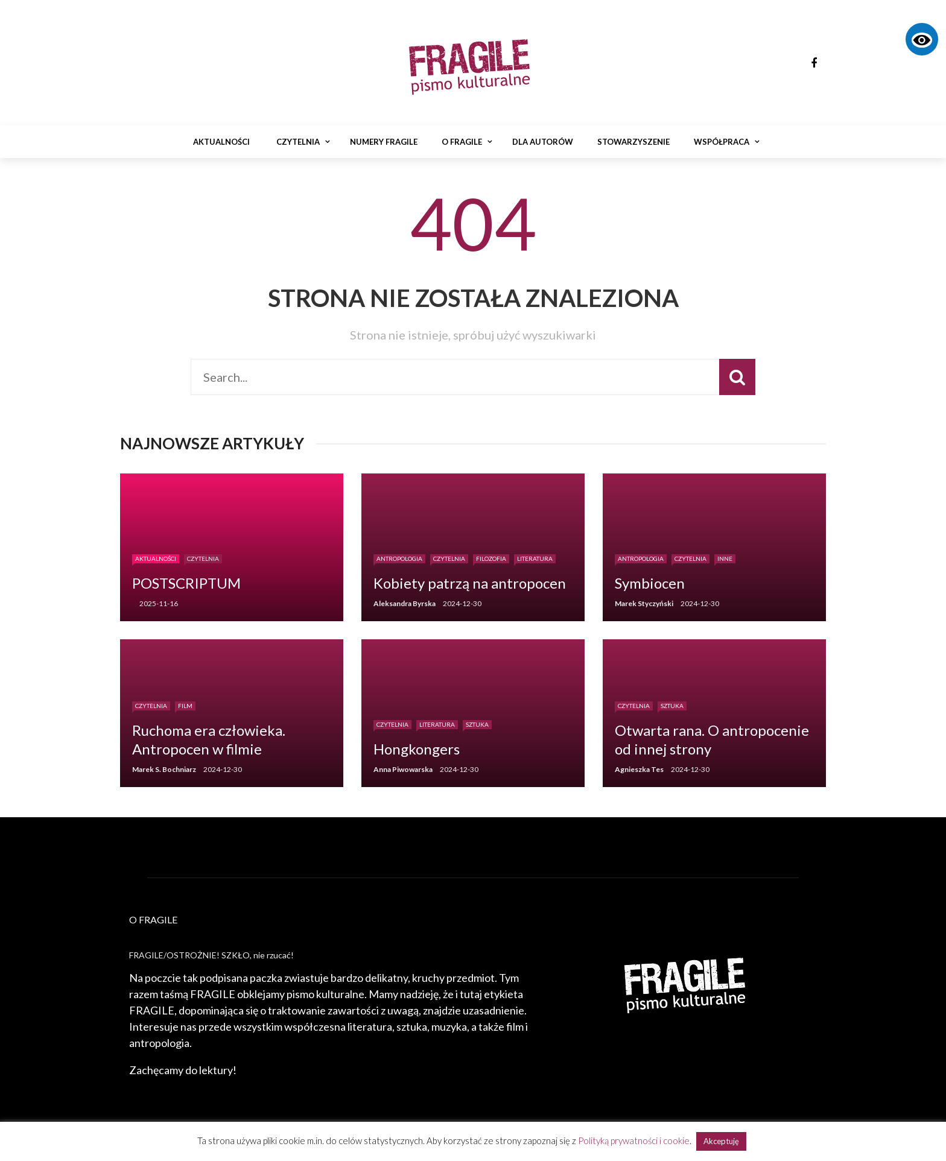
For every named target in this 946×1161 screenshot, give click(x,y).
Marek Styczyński (644, 603)
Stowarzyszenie (633, 142)
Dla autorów (542, 142)
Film (185, 705)
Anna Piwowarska (403, 769)
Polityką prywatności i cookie (634, 1140)
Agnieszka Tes (639, 769)
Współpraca (721, 142)
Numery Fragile (383, 142)
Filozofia (491, 558)
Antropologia (399, 558)
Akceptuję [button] (721, 1141)
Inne (724, 558)
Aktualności (221, 142)
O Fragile (462, 142)
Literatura (535, 558)
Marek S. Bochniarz (164, 769)
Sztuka (477, 724)
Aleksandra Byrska (404, 603)
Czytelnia (298, 142)
